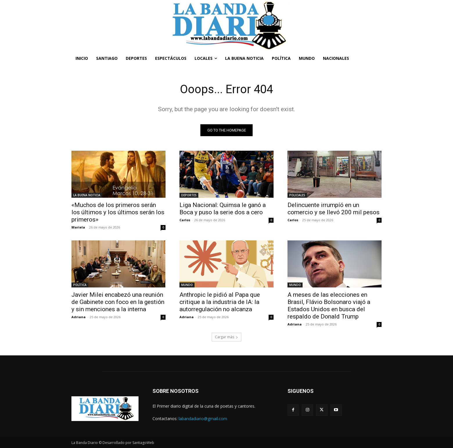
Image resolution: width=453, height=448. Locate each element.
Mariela (78, 227)
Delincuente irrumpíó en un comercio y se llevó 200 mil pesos (333, 208)
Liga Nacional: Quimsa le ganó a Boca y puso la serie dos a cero (222, 208)
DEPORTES (189, 195)
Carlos (184, 220)
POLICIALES (297, 195)
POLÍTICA (80, 285)
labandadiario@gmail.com (203, 418)
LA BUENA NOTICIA (86, 195)
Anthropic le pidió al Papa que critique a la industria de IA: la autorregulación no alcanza (219, 302)
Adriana (78, 317)
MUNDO (187, 285)
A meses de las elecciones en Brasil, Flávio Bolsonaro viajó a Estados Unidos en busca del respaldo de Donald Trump (328, 305)
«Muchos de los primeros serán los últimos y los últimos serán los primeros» (117, 212)
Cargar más (226, 336)
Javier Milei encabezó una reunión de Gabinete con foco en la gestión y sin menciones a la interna (117, 302)
